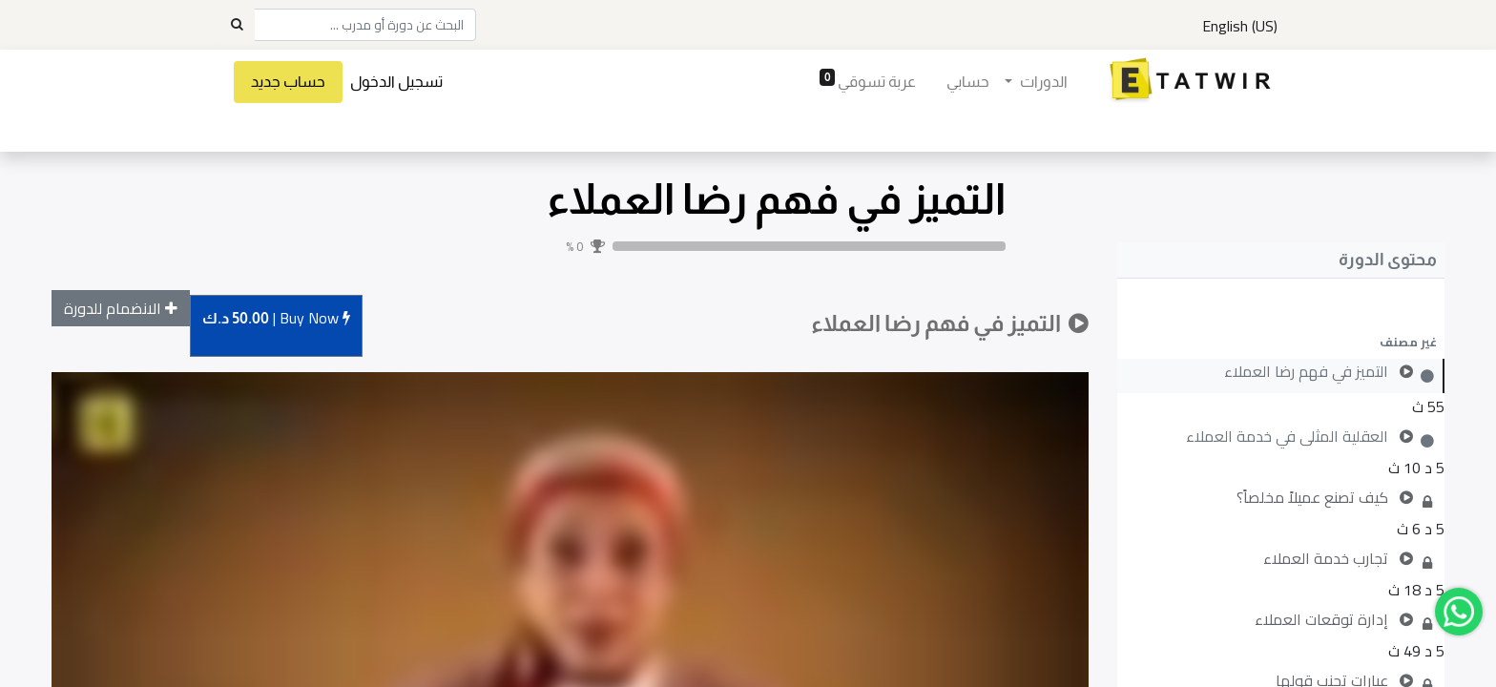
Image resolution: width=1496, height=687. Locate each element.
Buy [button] (276, 319)
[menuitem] (968, 82)
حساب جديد (288, 81)
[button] (1280, 341)
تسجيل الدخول (396, 81)
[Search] (236, 25)
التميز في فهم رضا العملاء (776, 199)
